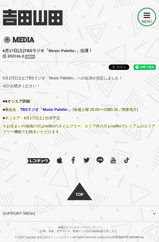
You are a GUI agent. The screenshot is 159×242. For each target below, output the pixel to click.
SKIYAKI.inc (136, 237)
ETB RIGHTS (120, 237)
